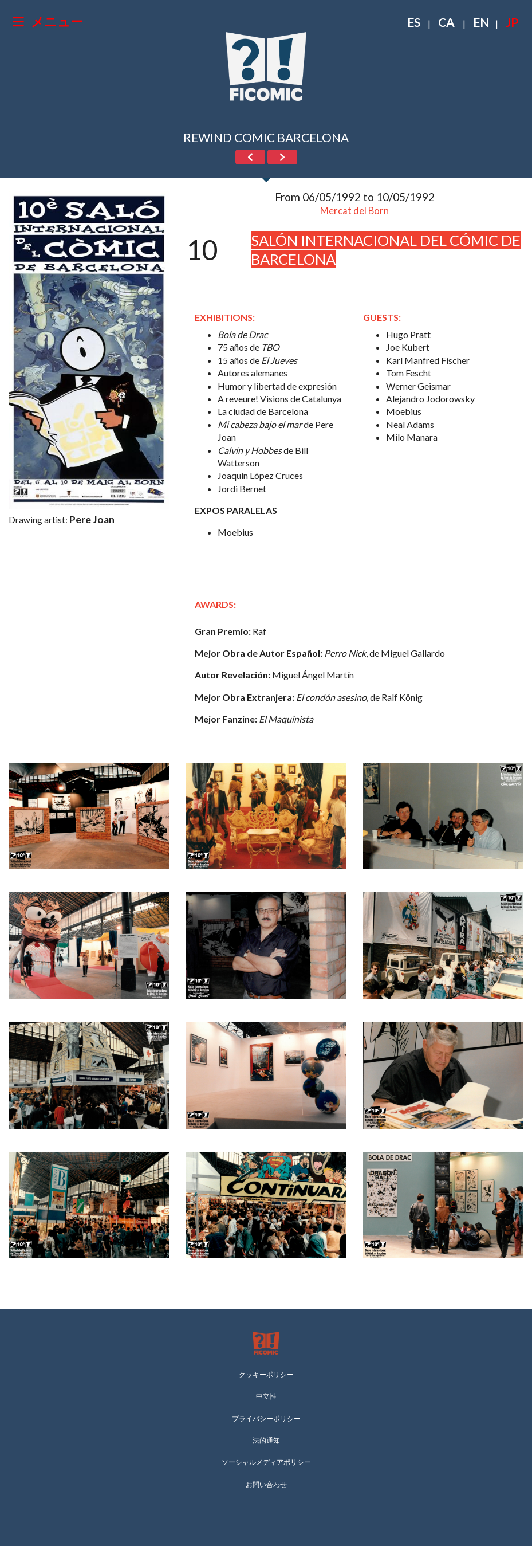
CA (446, 22)
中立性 (266, 1396)
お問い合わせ (266, 1484)
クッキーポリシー (266, 1374)
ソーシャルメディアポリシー (266, 1462)
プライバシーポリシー (266, 1418)
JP (512, 22)
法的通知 (266, 1440)
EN (481, 22)
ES (413, 22)
